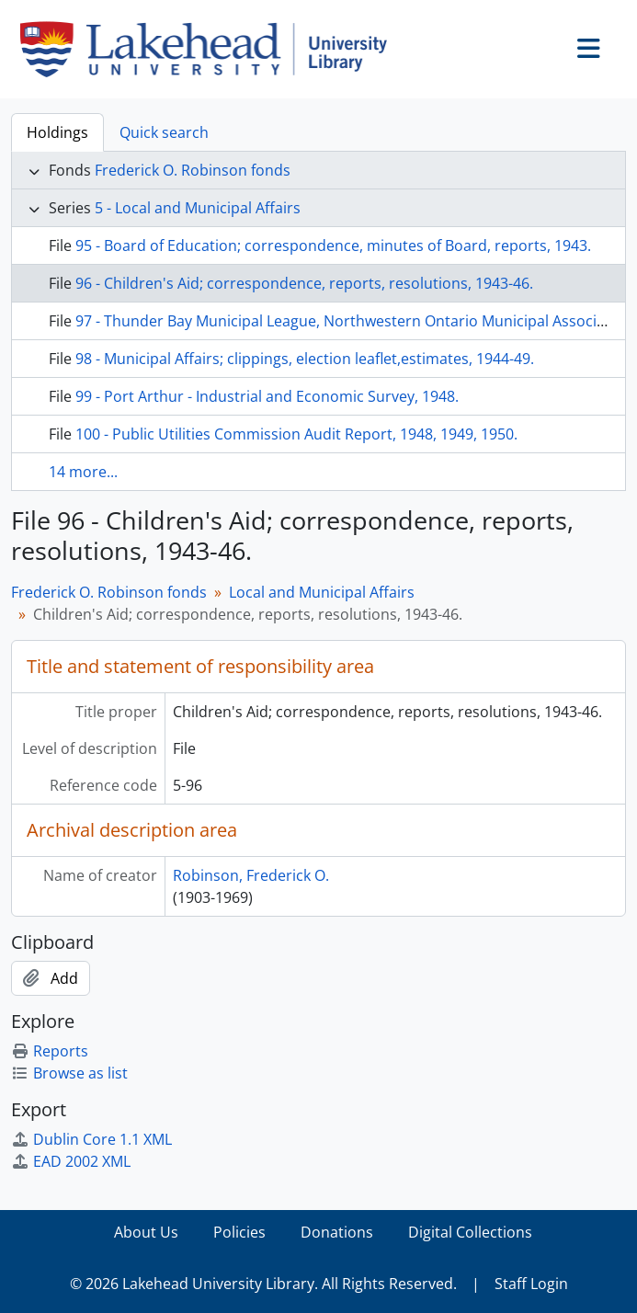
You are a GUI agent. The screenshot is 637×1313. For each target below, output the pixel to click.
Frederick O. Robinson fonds (192, 170)
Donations (337, 1232)
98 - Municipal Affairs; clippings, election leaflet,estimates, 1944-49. (304, 358)
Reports (49, 1051)
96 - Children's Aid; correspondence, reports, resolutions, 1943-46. (304, 283)
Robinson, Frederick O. (251, 875)
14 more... (83, 472)
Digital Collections (470, 1232)
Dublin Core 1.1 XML (91, 1139)
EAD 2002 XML (71, 1161)
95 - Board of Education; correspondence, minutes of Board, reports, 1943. (333, 245)
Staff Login (531, 1283)
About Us (146, 1232)
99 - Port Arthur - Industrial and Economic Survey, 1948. (267, 396)
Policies (239, 1232)
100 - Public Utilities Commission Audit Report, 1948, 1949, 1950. (296, 434)
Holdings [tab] (57, 132)
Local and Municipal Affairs (322, 592)
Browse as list (69, 1073)
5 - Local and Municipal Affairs (198, 208)
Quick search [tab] (164, 132)
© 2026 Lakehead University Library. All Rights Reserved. (263, 1283)
